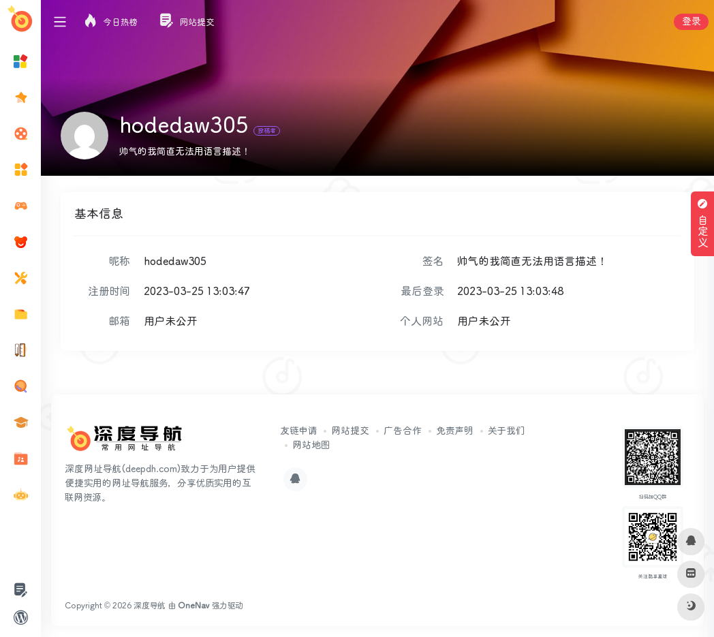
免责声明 (455, 431)
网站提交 (350, 431)
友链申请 (298, 431)
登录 (691, 21)
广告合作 (403, 431)
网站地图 (311, 445)
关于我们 (506, 431)
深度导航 (150, 606)
